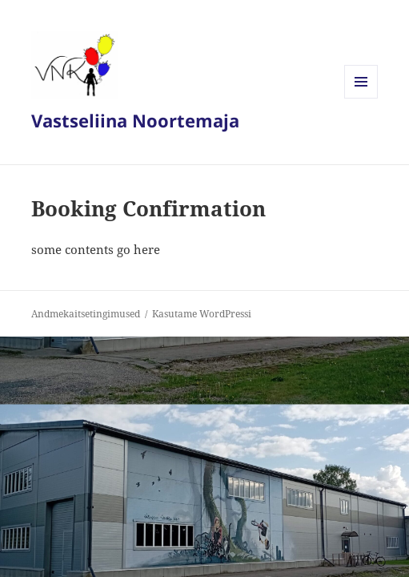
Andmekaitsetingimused (85, 314)
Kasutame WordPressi (201, 314)
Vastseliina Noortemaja (135, 120)
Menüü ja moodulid (361, 98)
